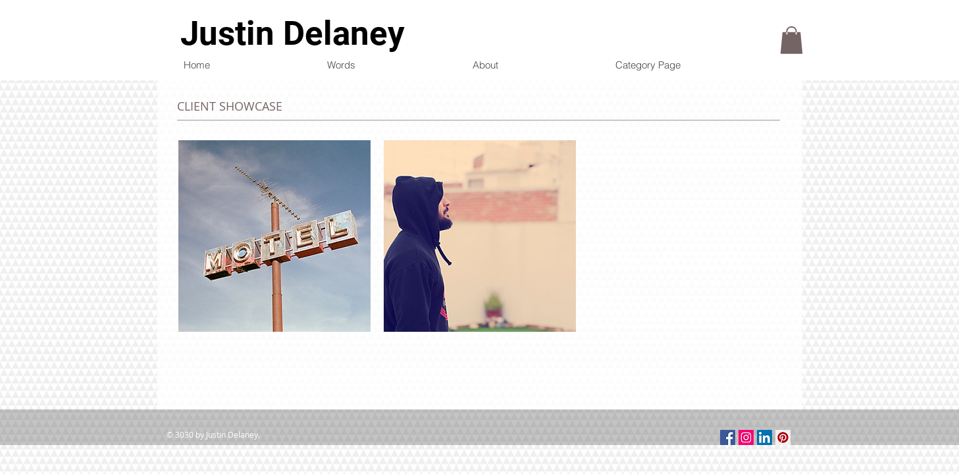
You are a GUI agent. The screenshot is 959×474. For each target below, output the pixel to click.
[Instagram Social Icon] (746, 437)
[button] (791, 40)
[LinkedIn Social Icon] (764, 437)
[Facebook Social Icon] (727, 437)
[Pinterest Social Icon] (783, 437)
